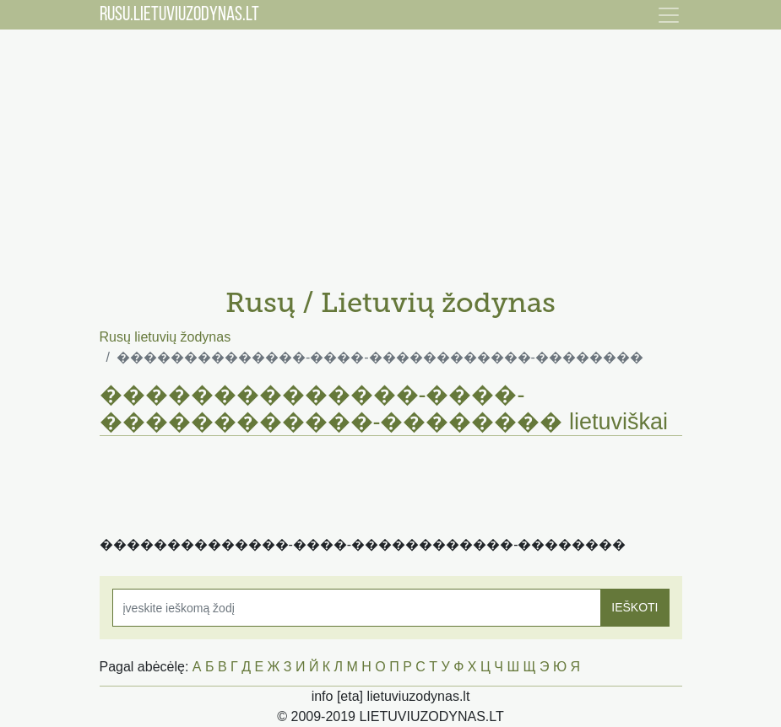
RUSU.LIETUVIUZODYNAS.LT (179, 15)
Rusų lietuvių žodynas (165, 337)
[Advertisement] (391, 152)
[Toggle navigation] (668, 15)
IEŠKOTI (634, 607)
